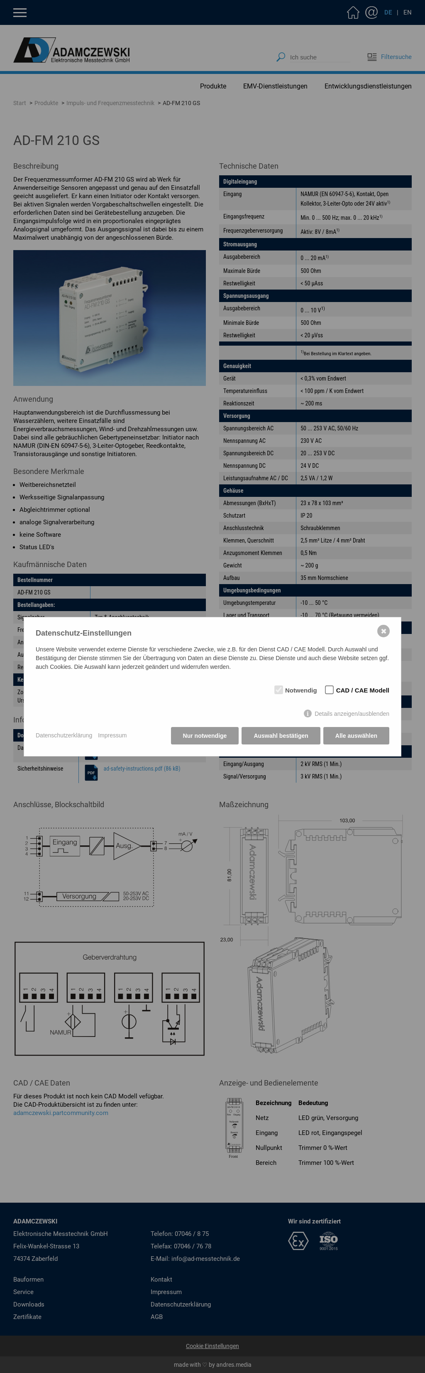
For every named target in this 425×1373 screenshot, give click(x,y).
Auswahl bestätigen (281, 735)
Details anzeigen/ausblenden (352, 713)
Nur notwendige (205, 735)
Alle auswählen (356, 735)
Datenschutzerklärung (64, 735)
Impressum (112, 735)
